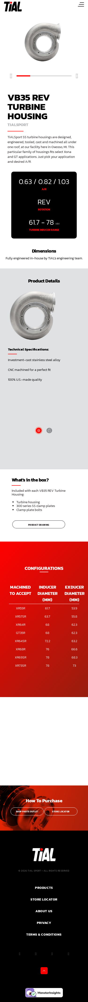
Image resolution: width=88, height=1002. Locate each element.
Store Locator (60, 811)
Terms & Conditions (44, 934)
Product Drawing (38, 525)
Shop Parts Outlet (27, 811)
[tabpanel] (44, 42)
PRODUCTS (44, 887)
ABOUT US (43, 911)
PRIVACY (44, 922)
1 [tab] (23, 75)
